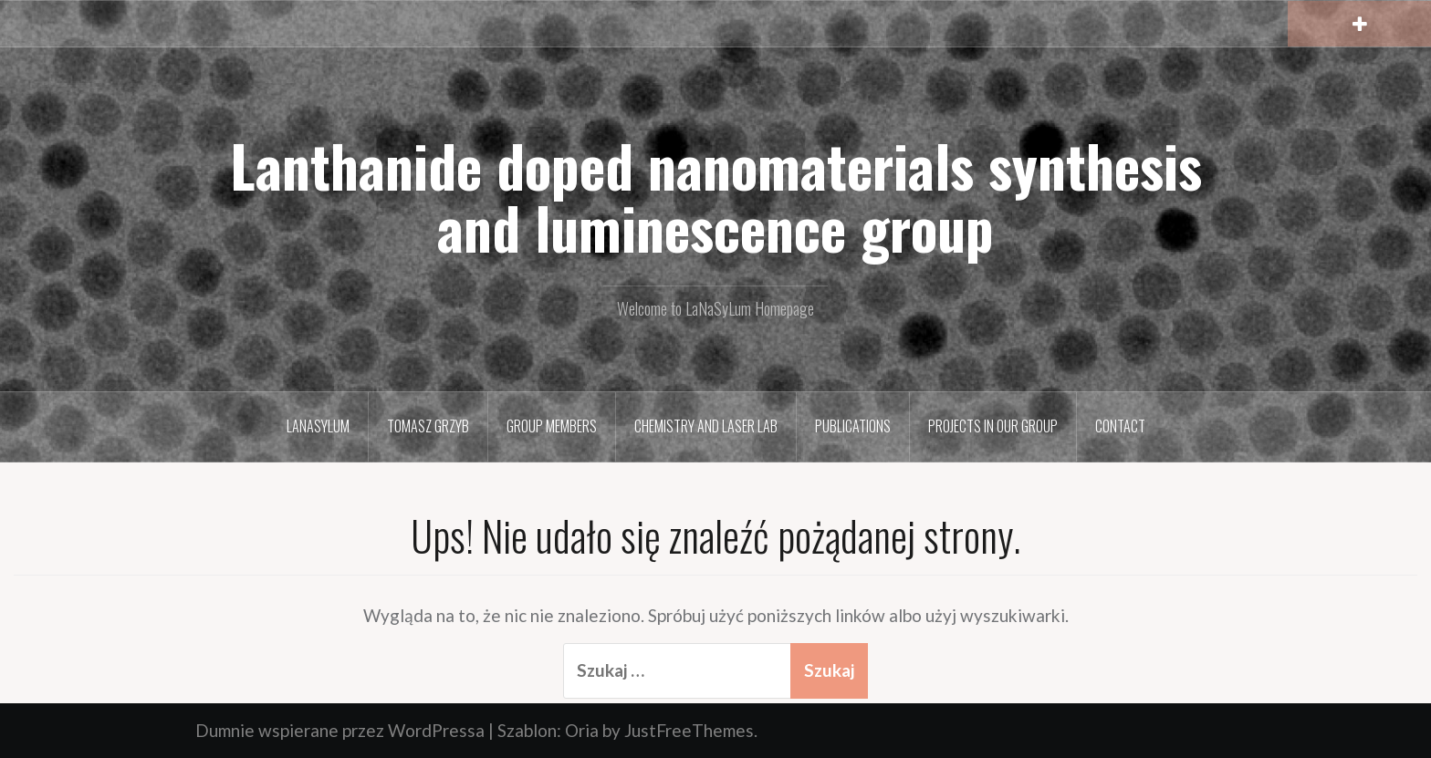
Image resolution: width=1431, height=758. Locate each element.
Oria (582, 730)
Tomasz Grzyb (428, 426)
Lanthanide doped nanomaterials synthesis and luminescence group (716, 196)
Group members (552, 426)
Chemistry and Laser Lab (706, 426)
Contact (1120, 426)
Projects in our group (993, 426)
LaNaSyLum (318, 426)
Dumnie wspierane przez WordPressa (340, 730)
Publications (853, 426)
